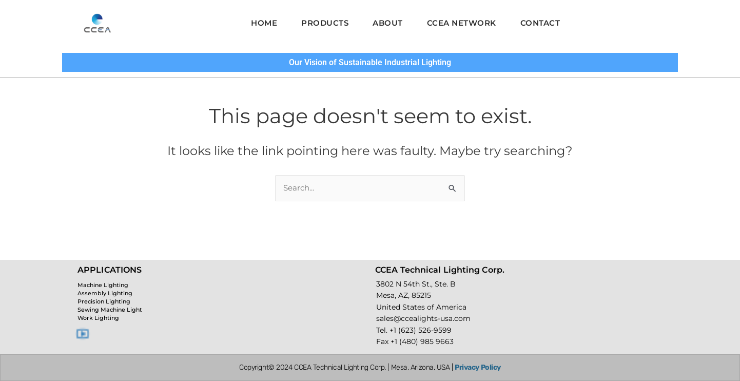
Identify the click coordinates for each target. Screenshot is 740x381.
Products (320, 23)
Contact (549, 23)
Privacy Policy (478, 367)
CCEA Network (465, 23)
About (388, 23)
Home (256, 23)
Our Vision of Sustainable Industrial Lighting (370, 62)
